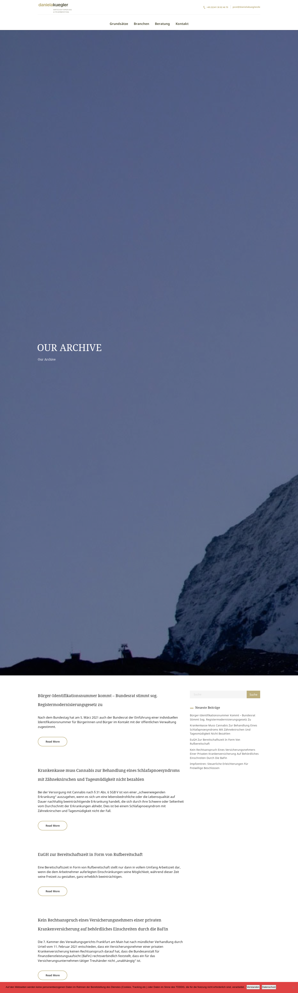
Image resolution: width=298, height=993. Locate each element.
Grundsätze (119, 23)
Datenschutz (269, 987)
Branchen (141, 23)
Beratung (162, 23)
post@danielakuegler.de (246, 7)
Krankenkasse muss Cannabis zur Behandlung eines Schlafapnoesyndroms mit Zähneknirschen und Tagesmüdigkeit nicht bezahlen (223, 729)
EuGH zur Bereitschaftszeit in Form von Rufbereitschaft (90, 854)
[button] (52, 741)
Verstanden (253, 987)
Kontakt (182, 23)
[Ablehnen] (293, 987)
